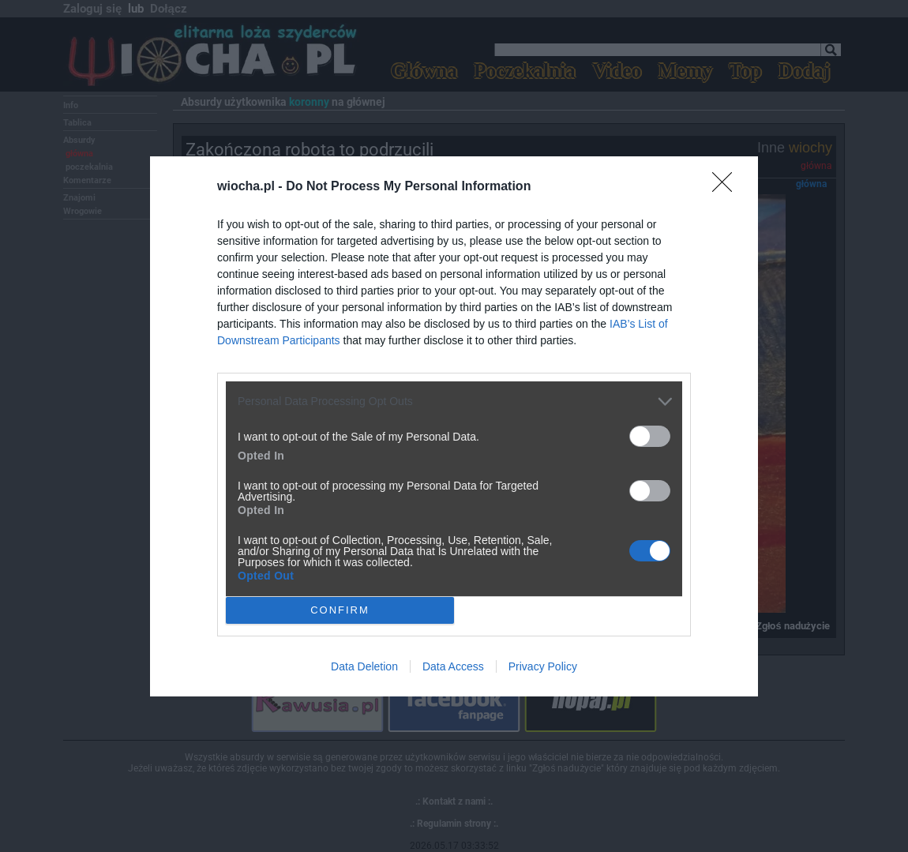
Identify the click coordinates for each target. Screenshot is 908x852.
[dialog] (454, 426)
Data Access (453, 666)
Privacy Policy (542, 666)
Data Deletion (364, 666)
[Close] (727, 187)
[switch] (649, 436)
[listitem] (454, 401)
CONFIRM (340, 609)
